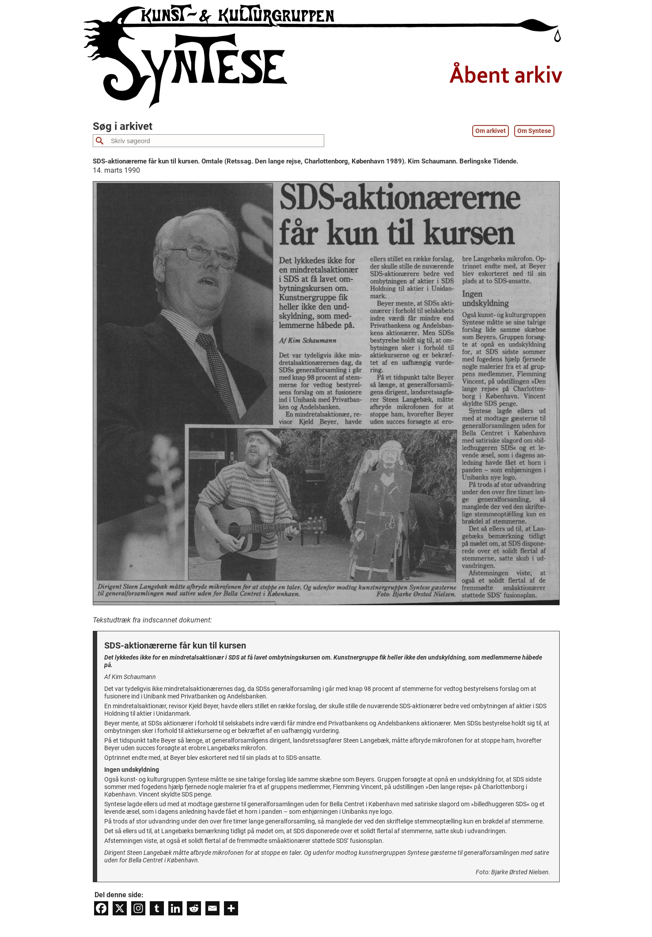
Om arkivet (490, 131)
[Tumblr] (156, 908)
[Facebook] (101, 908)
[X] (119, 908)
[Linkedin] (175, 908)
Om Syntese (534, 131)
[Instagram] (138, 908)
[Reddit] (194, 908)
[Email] (212, 908)
